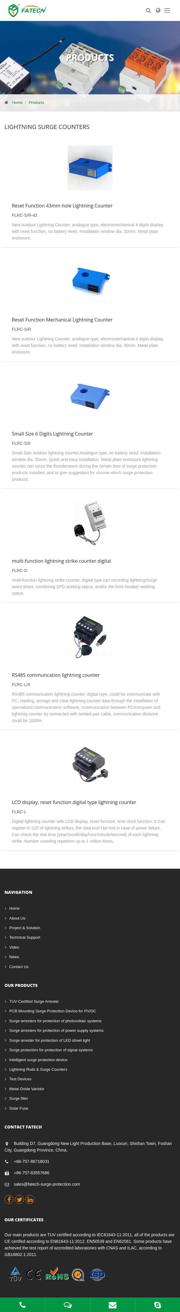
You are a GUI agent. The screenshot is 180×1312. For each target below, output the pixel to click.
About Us (17, 918)
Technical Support (24, 937)
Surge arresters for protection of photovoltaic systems (55, 1021)
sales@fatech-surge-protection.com (47, 1184)
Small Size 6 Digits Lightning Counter (52, 433)
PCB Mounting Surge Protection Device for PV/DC (52, 1011)
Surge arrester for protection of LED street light (49, 1040)
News (14, 957)
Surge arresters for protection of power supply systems (56, 1030)
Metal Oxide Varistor (26, 1089)
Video (14, 947)
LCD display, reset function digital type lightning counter (74, 802)
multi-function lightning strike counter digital (61, 561)
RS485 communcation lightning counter (56, 675)
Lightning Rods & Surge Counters (38, 1069)
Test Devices (20, 1079)
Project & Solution (24, 928)
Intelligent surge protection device (38, 1060)
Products (36, 102)
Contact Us (18, 966)
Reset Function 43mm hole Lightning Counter (62, 205)
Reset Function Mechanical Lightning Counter (62, 319)
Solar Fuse (18, 1108)
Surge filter (18, 1098)
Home (17, 102)
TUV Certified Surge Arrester (34, 1001)
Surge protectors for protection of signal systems (51, 1050)
